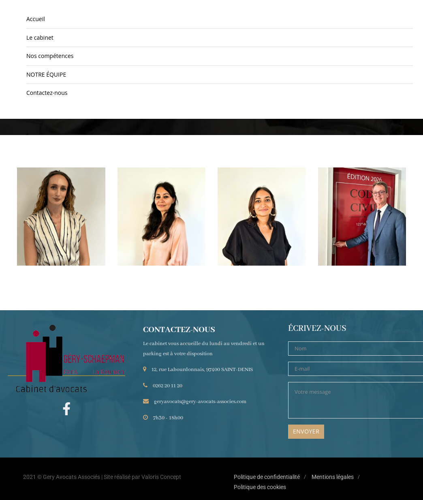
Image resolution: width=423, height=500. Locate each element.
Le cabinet (39, 37)
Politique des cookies (260, 487)
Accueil (35, 19)
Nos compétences (49, 56)
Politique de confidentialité (267, 477)
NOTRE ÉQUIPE (46, 74)
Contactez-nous (47, 93)
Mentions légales (333, 477)
